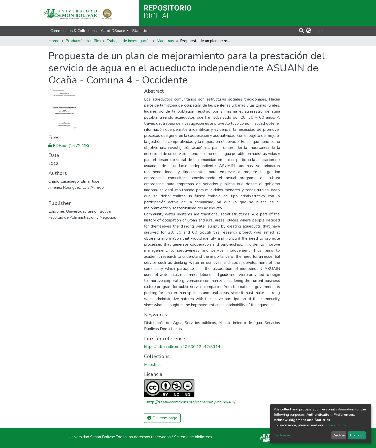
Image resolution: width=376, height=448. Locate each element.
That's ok (356, 435)
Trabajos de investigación (129, 41)
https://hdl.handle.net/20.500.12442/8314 (182, 346)
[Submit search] (301, 31)
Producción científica (83, 41)
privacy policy (335, 425)
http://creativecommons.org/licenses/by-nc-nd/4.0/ (191, 402)
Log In (318, 31)
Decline (339, 435)
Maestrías (165, 41)
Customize (282, 435)
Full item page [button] (162, 418)
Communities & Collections (73, 31)
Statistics (140, 31)
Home (54, 41)
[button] (308, 31)
